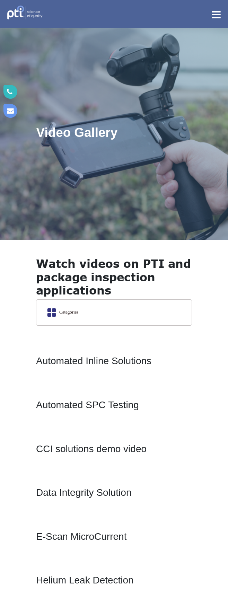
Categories (63, 312)
